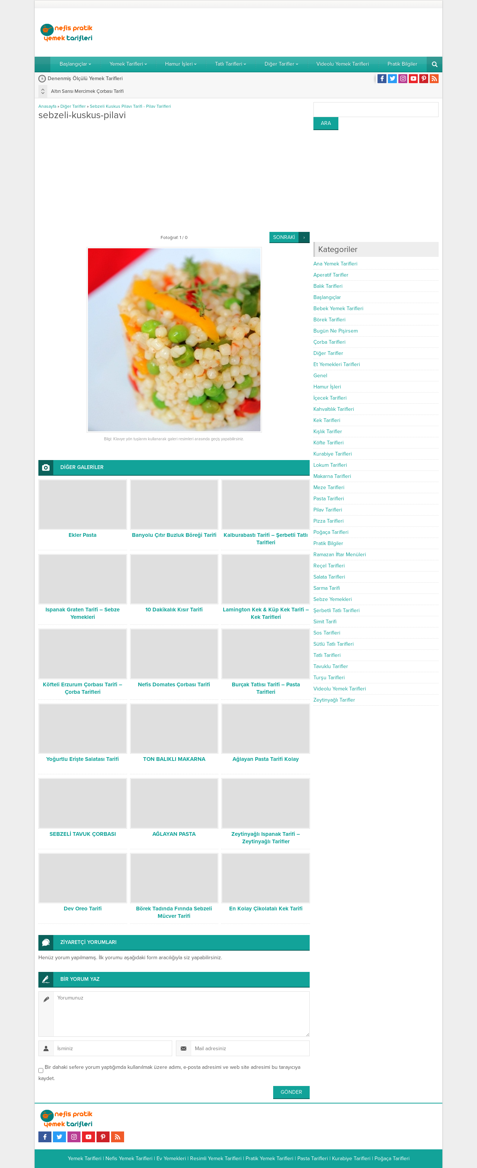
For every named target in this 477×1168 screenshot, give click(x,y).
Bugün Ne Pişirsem (335, 331)
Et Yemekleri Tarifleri (336, 364)
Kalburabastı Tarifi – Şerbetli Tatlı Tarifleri (266, 539)
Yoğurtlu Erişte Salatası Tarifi (82, 759)
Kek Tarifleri (326, 420)
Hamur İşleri (327, 387)
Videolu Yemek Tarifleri (339, 689)
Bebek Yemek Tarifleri (338, 308)
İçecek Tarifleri (330, 398)
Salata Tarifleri (329, 577)
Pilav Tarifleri (327, 510)
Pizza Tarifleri (328, 521)
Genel (320, 375)
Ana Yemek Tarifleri (335, 264)
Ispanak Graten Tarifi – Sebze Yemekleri (82, 613)
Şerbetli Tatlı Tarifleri (336, 610)
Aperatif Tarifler (330, 275)
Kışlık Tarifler (327, 431)
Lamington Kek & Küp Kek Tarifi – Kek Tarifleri (266, 613)
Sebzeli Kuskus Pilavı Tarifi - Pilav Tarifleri (130, 106)
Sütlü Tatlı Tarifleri (333, 644)
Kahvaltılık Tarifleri (333, 409)
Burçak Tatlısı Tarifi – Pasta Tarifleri (266, 688)
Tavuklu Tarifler (330, 666)
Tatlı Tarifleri (327, 655)
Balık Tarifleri (327, 286)
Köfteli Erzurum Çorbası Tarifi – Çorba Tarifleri (82, 688)
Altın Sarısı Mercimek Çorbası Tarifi (87, 91)
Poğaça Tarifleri (330, 532)
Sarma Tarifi (326, 588)
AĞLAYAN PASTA (174, 834)
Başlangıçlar (327, 297)
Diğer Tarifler (73, 106)
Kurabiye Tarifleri (332, 454)
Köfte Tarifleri (328, 443)
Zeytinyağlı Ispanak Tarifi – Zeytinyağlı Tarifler (265, 838)
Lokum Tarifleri (330, 465)
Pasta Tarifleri (328, 498)
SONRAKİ (284, 237)
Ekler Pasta (83, 535)
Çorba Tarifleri (329, 342)
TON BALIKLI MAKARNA (174, 759)
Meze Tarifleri (328, 487)
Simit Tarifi (325, 621)
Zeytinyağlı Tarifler (334, 700)
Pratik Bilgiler (328, 543)
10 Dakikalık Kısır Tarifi (174, 609)
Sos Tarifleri (326, 633)
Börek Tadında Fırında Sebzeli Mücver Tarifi (174, 912)
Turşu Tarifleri (329, 677)
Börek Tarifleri (329, 320)
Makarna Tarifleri (332, 476)
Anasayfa (47, 106)
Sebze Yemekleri (332, 599)
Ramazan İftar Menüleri (339, 554)
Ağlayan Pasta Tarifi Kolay (266, 759)
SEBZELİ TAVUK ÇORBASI (83, 834)
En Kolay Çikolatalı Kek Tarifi (266, 908)
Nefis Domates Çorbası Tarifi (174, 684)
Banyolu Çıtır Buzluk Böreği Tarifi (174, 535)
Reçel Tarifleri (329, 566)
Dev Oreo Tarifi (83, 908)
